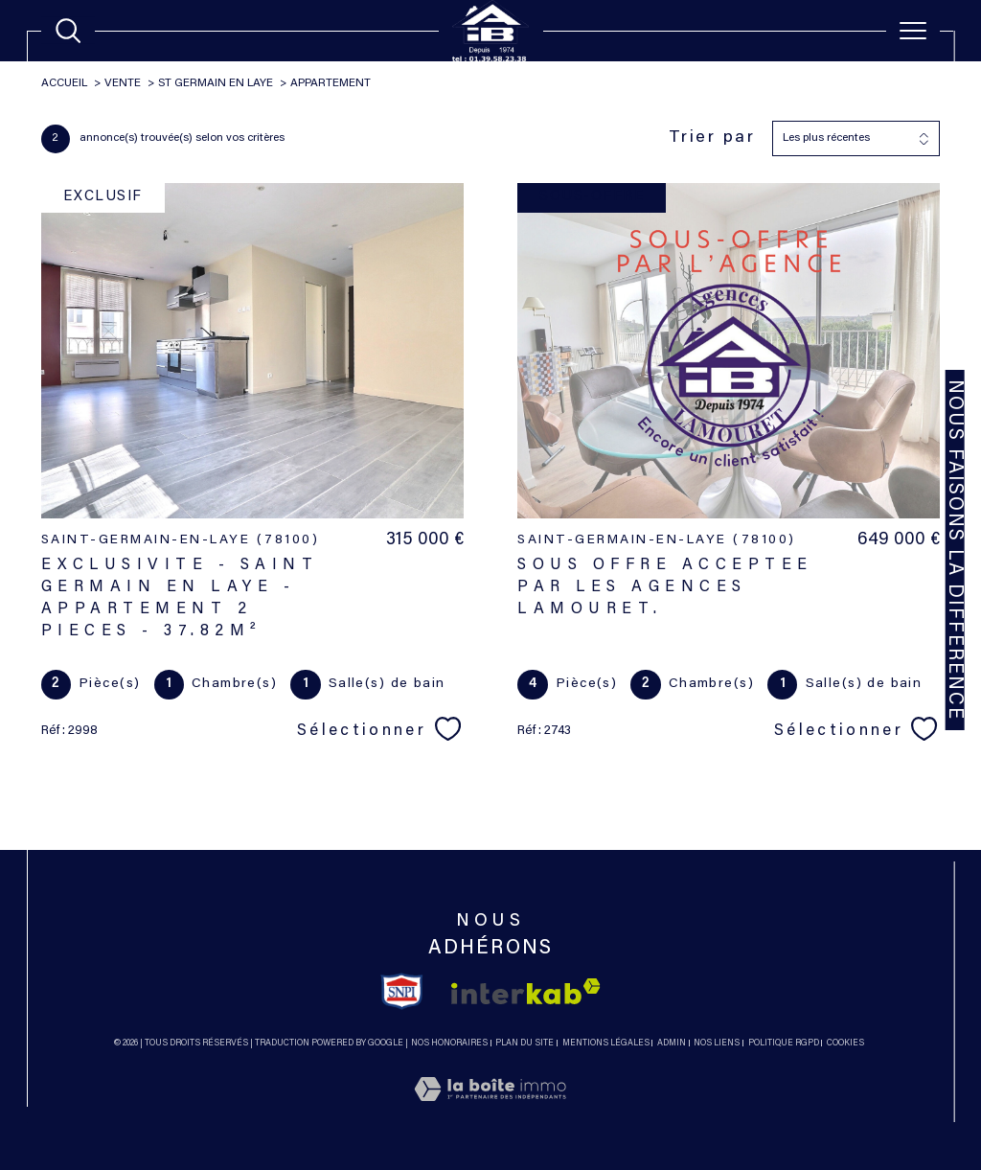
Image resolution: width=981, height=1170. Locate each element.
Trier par (712, 138)
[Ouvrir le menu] (913, 30)
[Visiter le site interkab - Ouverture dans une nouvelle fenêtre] (526, 991)
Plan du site (524, 1043)
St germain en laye (215, 83)
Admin (671, 1043)
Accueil (64, 83)
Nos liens (717, 1043)
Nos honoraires (449, 1043)
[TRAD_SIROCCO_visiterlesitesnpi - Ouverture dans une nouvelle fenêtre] (401, 992)
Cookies (845, 1043)
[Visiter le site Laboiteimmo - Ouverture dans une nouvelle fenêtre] (490, 1111)
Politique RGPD (783, 1043)
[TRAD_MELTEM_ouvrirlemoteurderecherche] (68, 30)
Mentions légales (606, 1043)
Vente (122, 83)
